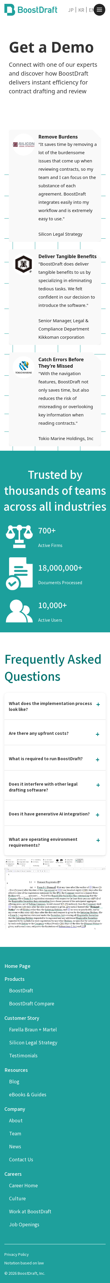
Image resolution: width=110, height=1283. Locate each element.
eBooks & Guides (27, 1094)
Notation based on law (24, 1263)
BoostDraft (21, 990)
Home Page (17, 965)
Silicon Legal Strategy (33, 1042)
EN (92, 9)
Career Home (23, 1185)
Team (15, 1133)
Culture (17, 1198)
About (16, 1120)
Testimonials (23, 1055)
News (15, 1146)
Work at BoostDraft (30, 1211)
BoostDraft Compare (31, 1003)
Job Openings (24, 1224)
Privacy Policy (16, 1254)
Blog (14, 1081)
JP (71, 9)
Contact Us (21, 1159)
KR (81, 9)
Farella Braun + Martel (33, 1029)
